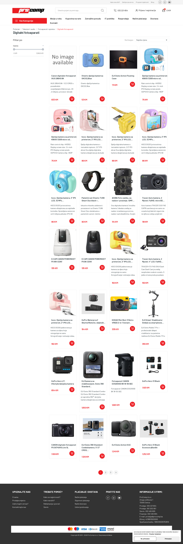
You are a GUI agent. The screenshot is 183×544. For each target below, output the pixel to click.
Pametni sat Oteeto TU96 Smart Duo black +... (93, 199)
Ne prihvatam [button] (145, 539)
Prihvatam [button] (168, 539)
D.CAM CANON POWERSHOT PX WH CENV (63, 260)
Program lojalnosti (142, 2)
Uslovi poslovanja (81, 507)
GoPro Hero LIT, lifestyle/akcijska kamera (62, 382)
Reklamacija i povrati (52, 504)
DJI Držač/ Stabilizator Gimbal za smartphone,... (153, 321)
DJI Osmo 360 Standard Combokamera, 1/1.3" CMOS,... (92, 447)
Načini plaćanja (81, 497)
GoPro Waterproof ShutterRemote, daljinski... (93, 321)
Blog (152, 2)
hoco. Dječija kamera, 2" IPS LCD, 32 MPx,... (154, 138)
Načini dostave (80, 504)
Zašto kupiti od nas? (20, 504)
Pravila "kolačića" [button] (155, 534)
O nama (15, 497)
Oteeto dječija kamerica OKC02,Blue (92, 77)
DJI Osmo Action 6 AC (121, 445)
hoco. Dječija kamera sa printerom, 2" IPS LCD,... (92, 138)
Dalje (116, 472)
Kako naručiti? (115, 2)
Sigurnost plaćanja (82, 500)
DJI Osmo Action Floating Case (123, 77)
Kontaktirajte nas (19, 507)
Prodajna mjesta (18, 500)
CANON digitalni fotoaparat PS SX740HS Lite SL (63, 446)
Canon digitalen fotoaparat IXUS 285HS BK (63, 77)
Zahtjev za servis (128, 2)
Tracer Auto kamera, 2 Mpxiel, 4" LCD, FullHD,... (152, 260)
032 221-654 (123, 10)
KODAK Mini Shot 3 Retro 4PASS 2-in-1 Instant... (122, 321)
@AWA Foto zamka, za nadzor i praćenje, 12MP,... (123, 199)
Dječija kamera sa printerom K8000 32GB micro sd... (154, 77)
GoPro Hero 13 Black (151, 381)
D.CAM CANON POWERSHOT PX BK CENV (94, 260)
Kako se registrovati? (52, 497)
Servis (46, 507)
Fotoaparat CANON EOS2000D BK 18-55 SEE (122, 382)
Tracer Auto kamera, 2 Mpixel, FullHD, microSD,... (153, 199)
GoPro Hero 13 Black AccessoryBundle (151, 446)
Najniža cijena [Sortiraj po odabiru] (152, 40)
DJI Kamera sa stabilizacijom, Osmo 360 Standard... (93, 384)
